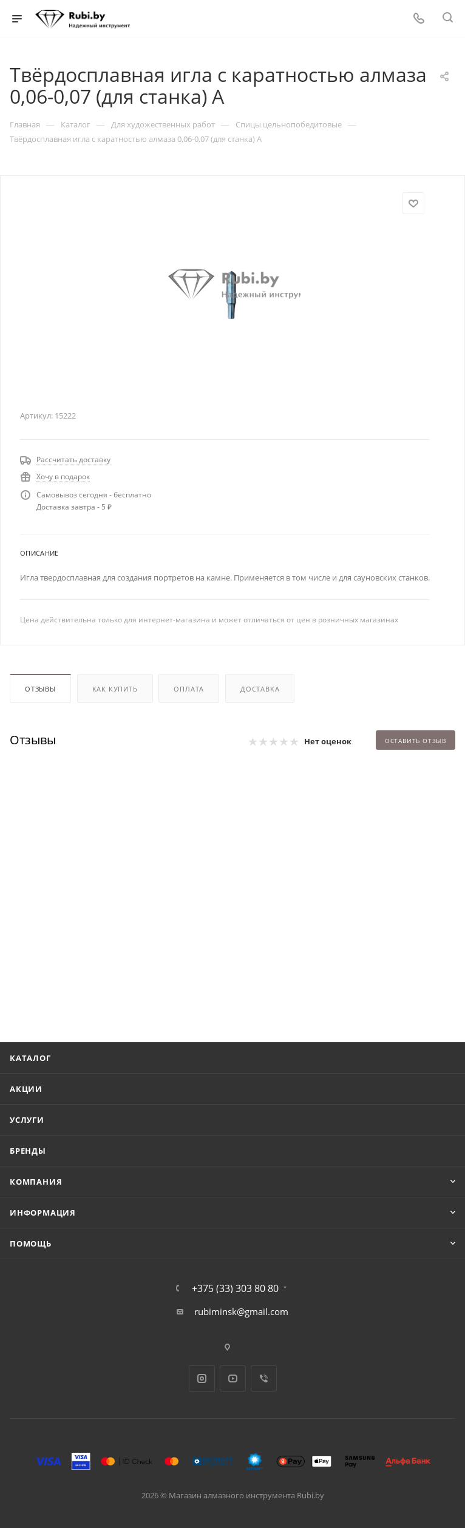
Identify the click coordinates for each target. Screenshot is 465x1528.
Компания (36, 1181)
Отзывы (40, 688)
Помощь (31, 1243)
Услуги (27, 1119)
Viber (264, 1378)
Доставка (259, 688)
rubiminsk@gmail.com (241, 1311)
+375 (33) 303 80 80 (235, 1288)
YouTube (233, 1378)
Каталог (30, 1057)
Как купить (115, 688)
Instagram (202, 1378)
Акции (26, 1088)
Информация (43, 1212)
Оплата (189, 688)
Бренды (28, 1150)
